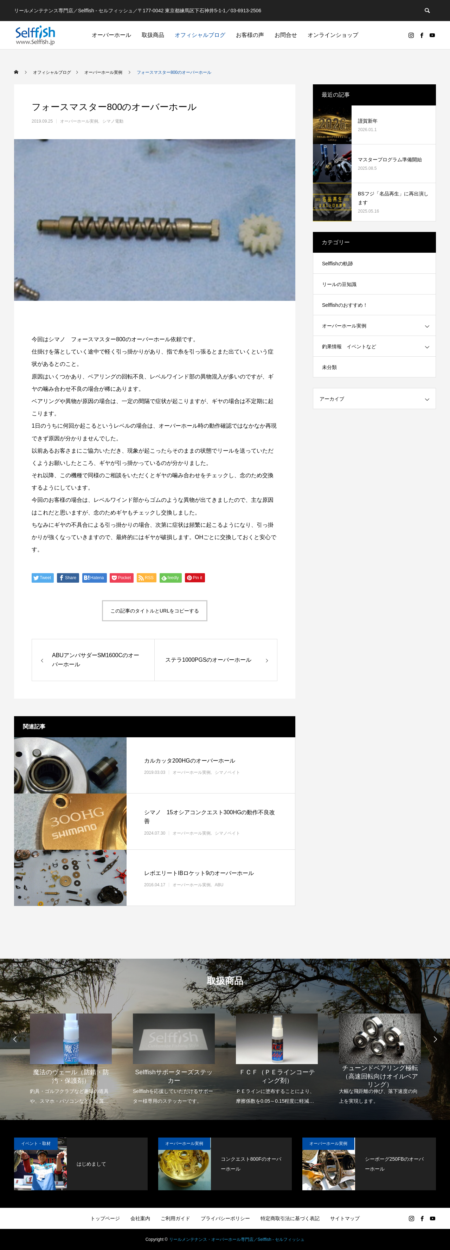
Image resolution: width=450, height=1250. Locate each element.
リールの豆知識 (339, 284)
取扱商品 (153, 35)
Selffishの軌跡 (337, 263)
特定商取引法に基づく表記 (290, 1218)
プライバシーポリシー (225, 1218)
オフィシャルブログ (200, 35)
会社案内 (140, 1218)
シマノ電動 (112, 121)
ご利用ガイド (175, 1218)
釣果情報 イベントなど (349, 346)
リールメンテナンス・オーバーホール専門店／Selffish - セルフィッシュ (237, 1239)
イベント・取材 (36, 1143)
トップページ (105, 1218)
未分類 (329, 367)
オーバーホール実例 (79, 121)
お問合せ (286, 35)
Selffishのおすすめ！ (345, 305)
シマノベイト (227, 772)
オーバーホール (111, 35)
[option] (71, 1054)
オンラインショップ (333, 35)
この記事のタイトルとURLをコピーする (154, 611)
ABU (219, 884)
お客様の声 (250, 35)
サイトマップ (345, 1218)
